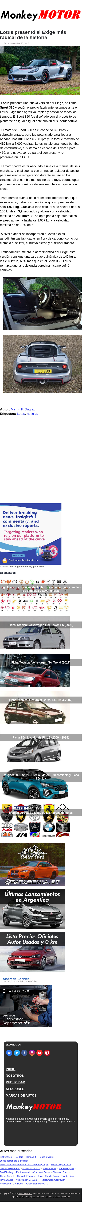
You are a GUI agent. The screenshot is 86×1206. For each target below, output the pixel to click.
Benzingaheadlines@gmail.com (27, 566)
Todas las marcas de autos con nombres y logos (24, 1164)
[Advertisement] (41, 476)
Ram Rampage (66, 1168)
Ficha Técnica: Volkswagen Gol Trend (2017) (40, 662)
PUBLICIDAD (15, 1082)
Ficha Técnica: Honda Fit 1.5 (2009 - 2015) (41, 737)
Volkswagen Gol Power (53, 1180)
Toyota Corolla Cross (48, 1176)
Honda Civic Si (46, 1157)
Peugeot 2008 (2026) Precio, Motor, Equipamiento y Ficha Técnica (41, 776)
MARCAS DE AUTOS (21, 1095)
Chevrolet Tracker (26, 1176)
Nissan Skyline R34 (10, 1168)
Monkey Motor (25, 1193)
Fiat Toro (18, 1157)
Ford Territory (6, 1172)
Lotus (21, 413)
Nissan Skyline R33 (61, 1164)
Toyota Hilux (67, 1176)
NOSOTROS (15, 1075)
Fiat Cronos (6, 1157)
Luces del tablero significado (14, 1160)
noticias (32, 413)
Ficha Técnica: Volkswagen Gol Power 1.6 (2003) (41, 625)
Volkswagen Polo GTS (36, 1183)
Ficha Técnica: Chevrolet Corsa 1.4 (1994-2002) (40, 700)
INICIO (10, 1069)
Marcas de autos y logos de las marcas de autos (41, 812)
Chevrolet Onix (59, 1172)
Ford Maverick (23, 1172)
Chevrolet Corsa (41, 1172)
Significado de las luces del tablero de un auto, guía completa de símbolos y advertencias (41, 589)
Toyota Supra (6, 1180)
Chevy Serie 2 (7, 1176)
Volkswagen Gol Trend (11, 1183)
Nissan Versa (49, 1168)
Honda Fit (31, 1157)
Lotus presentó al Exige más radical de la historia (33, 35)
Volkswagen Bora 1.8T (27, 1180)
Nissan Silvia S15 (31, 1168)
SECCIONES (15, 1089)
